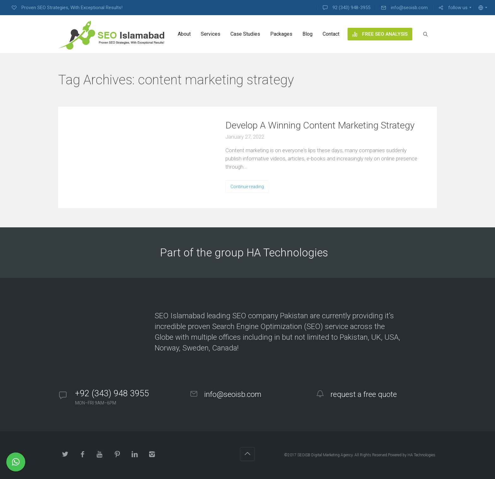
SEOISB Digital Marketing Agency (325, 455)
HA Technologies (421, 455)
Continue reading (247, 186)
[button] (15, 461)
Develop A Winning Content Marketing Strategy (319, 125)
